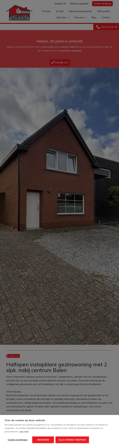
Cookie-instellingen (18, 440)
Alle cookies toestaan (72, 440)
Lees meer (24, 431)
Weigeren (43, 440)
